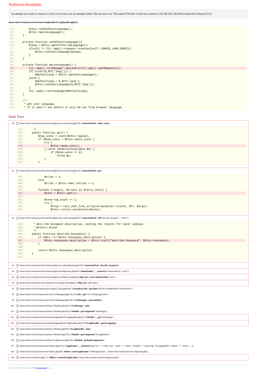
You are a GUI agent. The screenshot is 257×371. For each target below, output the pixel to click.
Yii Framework (41, 368)
